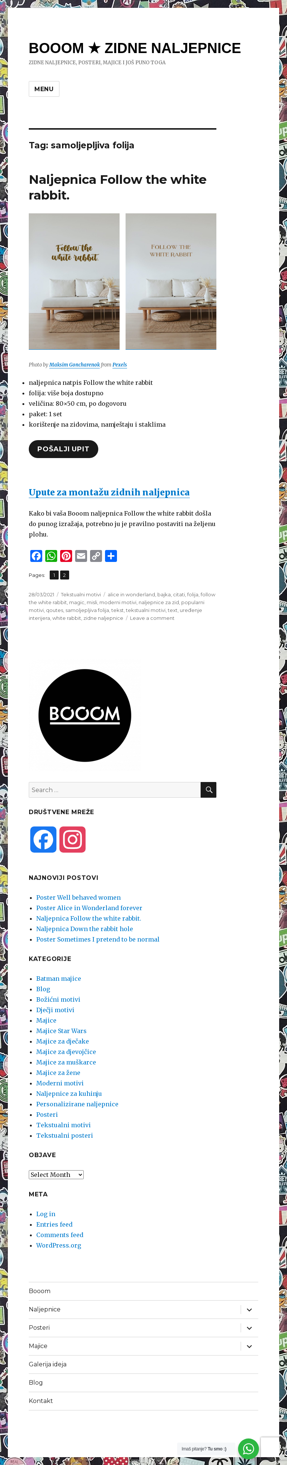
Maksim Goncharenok (74, 365)
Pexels (119, 365)
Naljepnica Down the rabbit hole (84, 929)
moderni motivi (117, 602)
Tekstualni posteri (64, 1135)
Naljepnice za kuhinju (69, 1093)
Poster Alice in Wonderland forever (89, 908)
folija (192, 594)
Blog (43, 989)
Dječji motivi (55, 1010)
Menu (44, 89)
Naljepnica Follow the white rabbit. (88, 918)
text (173, 610)
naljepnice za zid (159, 602)
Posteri (47, 1114)
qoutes (54, 610)
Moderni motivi (60, 1083)
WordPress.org (58, 1245)
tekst (117, 610)
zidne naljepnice (103, 618)
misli (92, 602)
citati (179, 594)
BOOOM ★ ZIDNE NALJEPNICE (135, 48)
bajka (164, 594)
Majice (46, 1020)
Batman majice (58, 978)
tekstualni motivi (146, 610)
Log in (45, 1214)
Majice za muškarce (66, 1062)
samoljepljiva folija (87, 610)
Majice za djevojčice (66, 1052)
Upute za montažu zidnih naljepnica (109, 492)
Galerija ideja (48, 1364)
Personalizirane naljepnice (77, 1104)
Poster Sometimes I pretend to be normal (98, 939)
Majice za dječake (62, 1041)
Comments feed (59, 1235)
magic (76, 602)
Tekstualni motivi (81, 594)
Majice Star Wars (61, 1031)
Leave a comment (152, 618)
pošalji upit (63, 449)
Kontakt (41, 1400)
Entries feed (54, 1224)
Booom (39, 1291)
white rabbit (66, 618)
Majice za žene (58, 1072)
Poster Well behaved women (78, 897)
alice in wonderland (131, 594)
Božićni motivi (58, 999)
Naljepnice (45, 1309)
